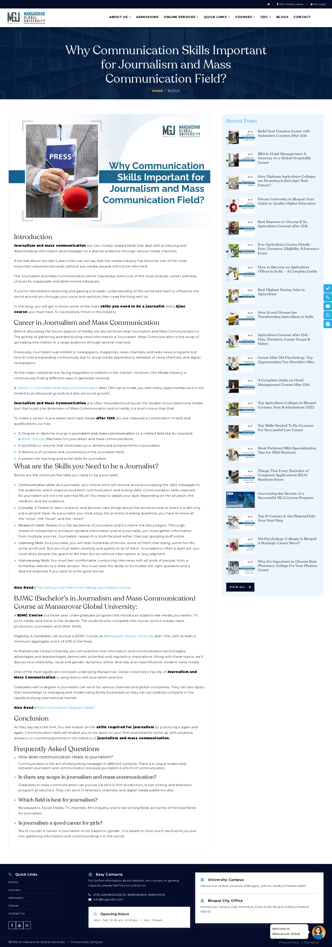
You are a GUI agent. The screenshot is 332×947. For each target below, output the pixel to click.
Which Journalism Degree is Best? (65, 708)
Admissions (147, 17)
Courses (245, 17)
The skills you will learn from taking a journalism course (83, 588)
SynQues (96, 942)
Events (13, 882)
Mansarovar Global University (129, 636)
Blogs (282, 17)
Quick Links (217, 17)
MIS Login (318, 4)
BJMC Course (33, 439)
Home (157, 91)
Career (13, 905)
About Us (120, 17)
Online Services (181, 17)
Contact (302, 17)
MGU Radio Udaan (290, 4)
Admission (15, 897)
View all (240, 587)
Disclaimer (312, 942)
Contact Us (16, 913)
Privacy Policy (289, 942)
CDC (265, 17)
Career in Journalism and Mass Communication (57, 388)
